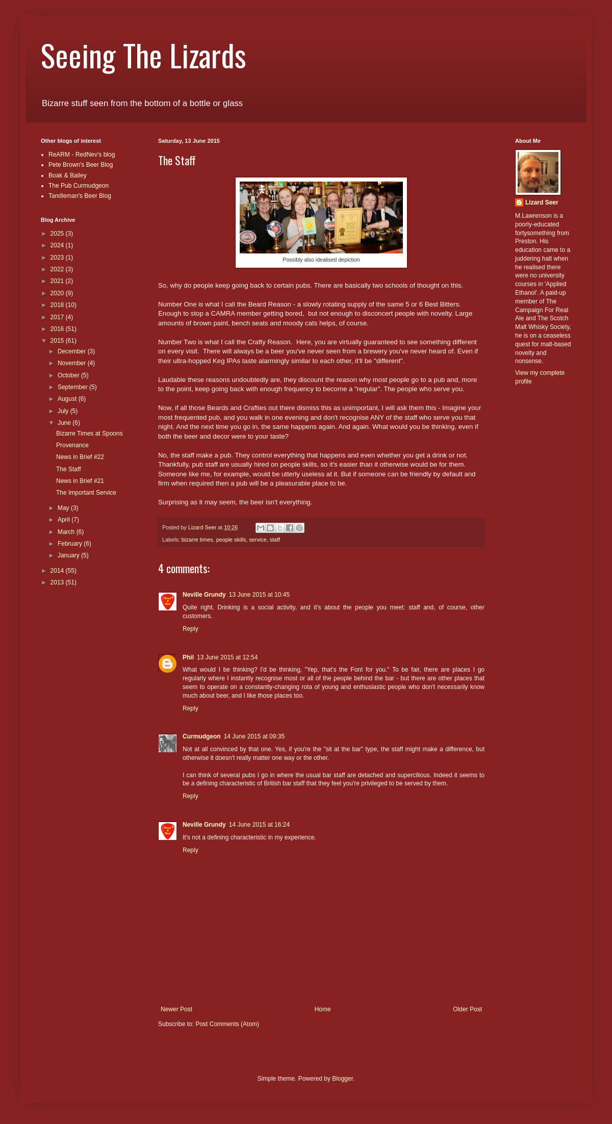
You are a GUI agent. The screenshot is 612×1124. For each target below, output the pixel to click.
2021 (58, 281)
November (73, 363)
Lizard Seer (541, 202)
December (73, 351)
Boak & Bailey (67, 175)
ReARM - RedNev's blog (81, 154)
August (68, 398)
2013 (58, 582)
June (65, 422)
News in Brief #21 (80, 480)
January (69, 555)
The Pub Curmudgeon (78, 185)
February (71, 543)
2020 (58, 293)
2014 (58, 570)
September (73, 387)
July (64, 411)
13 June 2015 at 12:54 (227, 657)
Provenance (72, 445)
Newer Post (176, 1009)
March (67, 531)
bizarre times (197, 540)
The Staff (68, 469)
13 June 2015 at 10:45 (259, 594)
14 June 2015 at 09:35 (254, 736)
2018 (58, 305)
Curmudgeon (202, 736)
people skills (231, 540)
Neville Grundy (204, 594)
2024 (58, 245)
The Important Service (86, 492)
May (64, 508)
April (64, 519)
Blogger (342, 1078)
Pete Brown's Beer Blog (80, 164)
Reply (190, 628)
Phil (188, 657)
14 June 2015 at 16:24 (259, 824)
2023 (58, 257)
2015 (58, 340)
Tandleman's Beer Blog (79, 195)
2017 (58, 317)
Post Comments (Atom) (227, 1024)
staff (275, 540)
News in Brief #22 (80, 457)
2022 (58, 269)
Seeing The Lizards (143, 54)
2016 (58, 329)
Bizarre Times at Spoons (89, 433)
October (69, 375)
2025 (58, 233)
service (257, 540)
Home (323, 1009)
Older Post (467, 1009)
